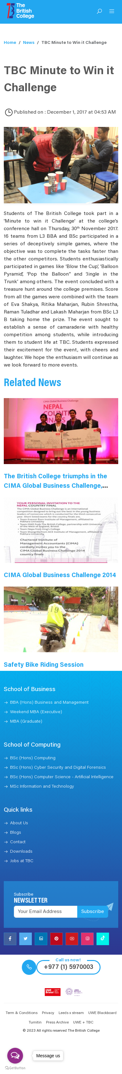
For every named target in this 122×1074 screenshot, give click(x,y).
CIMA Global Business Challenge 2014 (60, 575)
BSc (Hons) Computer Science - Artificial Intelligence (61, 777)
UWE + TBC (83, 1022)
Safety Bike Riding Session (44, 665)
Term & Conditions (22, 1013)
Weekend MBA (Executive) (36, 712)
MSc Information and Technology (42, 787)
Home (10, 43)
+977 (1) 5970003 (68, 967)
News (28, 43)
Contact (18, 842)
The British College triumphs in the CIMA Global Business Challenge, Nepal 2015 (55, 486)
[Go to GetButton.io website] (15, 1068)
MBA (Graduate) (26, 721)
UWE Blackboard (102, 1013)
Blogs (15, 833)
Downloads (21, 852)
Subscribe (92, 911)
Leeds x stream (71, 1013)
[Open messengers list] (15, 1056)
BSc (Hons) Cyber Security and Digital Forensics (58, 768)
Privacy (48, 1013)
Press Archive (57, 1022)
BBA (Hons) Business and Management (49, 703)
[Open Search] (99, 12)
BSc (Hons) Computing (32, 758)
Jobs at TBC (21, 861)
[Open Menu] (112, 12)
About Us (19, 823)
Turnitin (35, 1022)
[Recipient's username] (46, 912)
